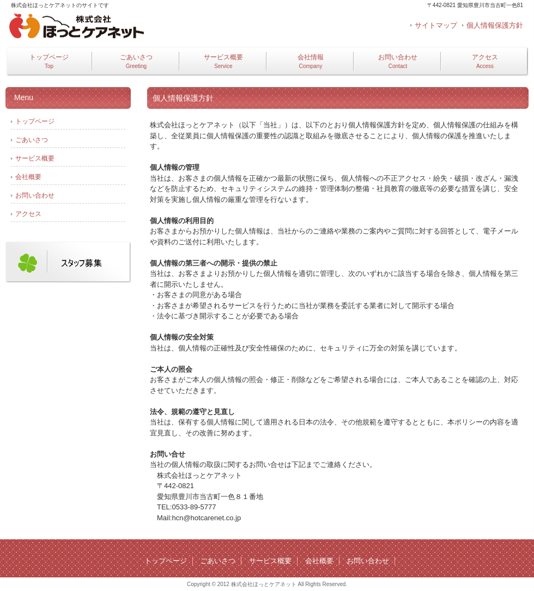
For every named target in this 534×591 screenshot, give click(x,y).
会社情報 (311, 61)
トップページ (49, 61)
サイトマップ (436, 25)
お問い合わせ (397, 61)
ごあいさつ (136, 61)
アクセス (485, 61)
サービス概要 (223, 61)
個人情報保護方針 (494, 25)
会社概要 (28, 177)
